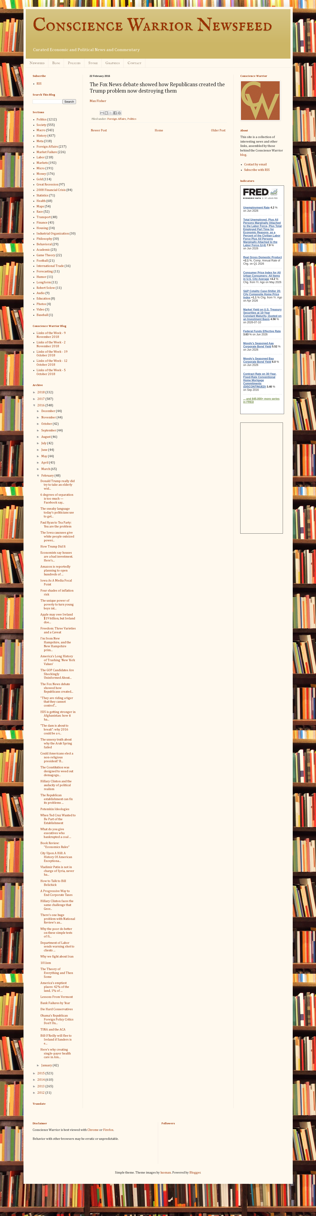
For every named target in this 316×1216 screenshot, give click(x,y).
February (48, 475)
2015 (41, 1073)
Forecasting (45, 271)
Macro (41, 130)
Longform (44, 282)
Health (41, 201)
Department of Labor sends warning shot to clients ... (57, 946)
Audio (41, 293)
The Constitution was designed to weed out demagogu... (56, 771)
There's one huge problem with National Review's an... (57, 918)
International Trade (50, 266)
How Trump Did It (52, 546)
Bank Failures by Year (55, 1003)
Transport (44, 217)
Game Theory (46, 255)
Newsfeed (36, 63)
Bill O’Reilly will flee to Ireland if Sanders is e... (56, 1039)
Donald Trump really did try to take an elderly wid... (57, 485)
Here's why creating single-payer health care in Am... (55, 1053)
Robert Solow (46, 288)
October (47, 423)
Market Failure (47, 152)
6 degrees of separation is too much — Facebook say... (56, 498)
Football (42, 260)
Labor (41, 157)
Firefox (108, 1130)
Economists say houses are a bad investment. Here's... (56, 556)
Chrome (93, 1130)
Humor (41, 277)
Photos (41, 304)
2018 (41, 392)
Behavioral (44, 244)
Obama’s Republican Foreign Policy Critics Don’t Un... (56, 1019)
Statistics (42, 195)
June (44, 449)
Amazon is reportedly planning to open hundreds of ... (55, 570)
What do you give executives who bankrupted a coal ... (55, 833)
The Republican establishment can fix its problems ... (56, 799)
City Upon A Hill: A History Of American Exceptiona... (56, 857)
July (44, 443)
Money (41, 173)
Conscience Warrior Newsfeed (152, 25)
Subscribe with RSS (257, 170)
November (49, 417)
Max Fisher (98, 101)
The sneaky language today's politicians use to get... (57, 512)
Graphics (112, 63)
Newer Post (99, 130)
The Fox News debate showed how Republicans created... (56, 688)
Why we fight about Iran (56, 956)
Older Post (218, 130)
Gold (40, 179)
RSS (39, 83)
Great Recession (47, 184)
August (46, 436)
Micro (41, 168)
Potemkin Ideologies (54, 809)
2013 (41, 1086)
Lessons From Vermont (56, 997)
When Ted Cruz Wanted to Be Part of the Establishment (58, 819)
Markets (42, 162)
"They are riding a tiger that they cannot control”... (56, 702)
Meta (40, 141)
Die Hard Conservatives (56, 1009)
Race (40, 211)
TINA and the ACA (52, 1029)
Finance (42, 222)
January (47, 1065)
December (48, 411)
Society (41, 125)
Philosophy (44, 238)
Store (93, 63)
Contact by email (255, 164)
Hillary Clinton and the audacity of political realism (56, 785)
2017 (41, 399)
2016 (41, 405)
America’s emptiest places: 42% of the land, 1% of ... (54, 986)
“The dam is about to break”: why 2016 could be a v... (54, 729)
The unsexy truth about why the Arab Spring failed (56, 743)
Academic (43, 249)
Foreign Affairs (116, 118)
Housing (42, 228)
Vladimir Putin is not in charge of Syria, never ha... (57, 871)
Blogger (195, 1172)
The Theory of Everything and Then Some (56, 973)
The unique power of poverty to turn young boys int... (57, 604)
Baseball (42, 315)
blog (243, 155)
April (45, 462)
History (42, 135)
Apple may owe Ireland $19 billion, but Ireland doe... (57, 618)
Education (43, 298)
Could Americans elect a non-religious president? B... (56, 757)
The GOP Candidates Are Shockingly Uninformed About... (57, 674)
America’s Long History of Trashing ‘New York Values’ (57, 660)
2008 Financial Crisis (51, 190)
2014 (41, 1079)
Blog (56, 63)
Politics (131, 118)
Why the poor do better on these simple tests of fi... (56, 932)
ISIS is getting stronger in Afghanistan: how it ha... (58, 715)
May (44, 456)
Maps (40, 206)
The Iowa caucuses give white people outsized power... (57, 536)
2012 (41, 1092)
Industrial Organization (53, 233)
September (49, 430)
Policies (74, 63)
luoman (165, 1172)
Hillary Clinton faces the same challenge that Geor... (56, 905)
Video (40, 309)
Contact (134, 63)
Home (159, 130)
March (46, 469)
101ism (45, 963)
